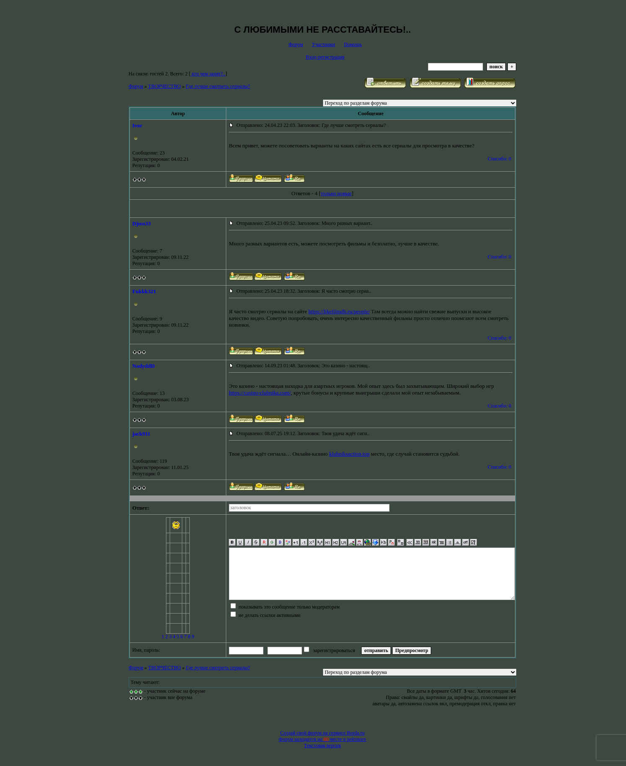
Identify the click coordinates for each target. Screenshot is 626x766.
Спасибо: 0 (499, 159)
